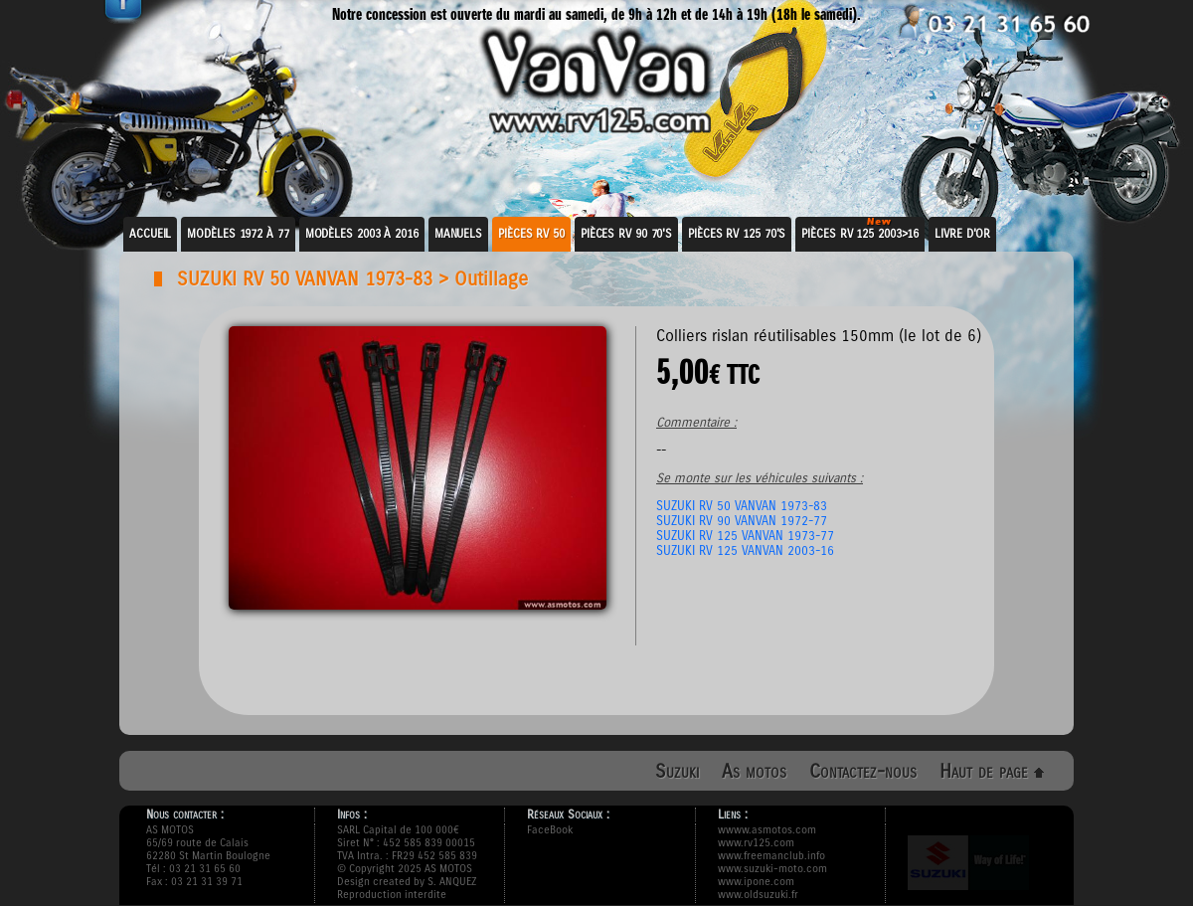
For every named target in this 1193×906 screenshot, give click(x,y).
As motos (754, 771)
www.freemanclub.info (771, 855)
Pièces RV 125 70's (736, 234)
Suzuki (677, 771)
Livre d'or (962, 234)
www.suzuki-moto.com (772, 868)
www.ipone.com (756, 881)
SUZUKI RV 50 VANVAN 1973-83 (304, 279)
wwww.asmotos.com (767, 829)
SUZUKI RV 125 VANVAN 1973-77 (745, 535)
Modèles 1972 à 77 (237, 234)
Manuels (458, 234)
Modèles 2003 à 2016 (362, 234)
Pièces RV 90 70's (626, 234)
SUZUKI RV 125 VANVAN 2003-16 (745, 550)
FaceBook (550, 829)
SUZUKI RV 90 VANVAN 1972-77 (741, 520)
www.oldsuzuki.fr (758, 894)
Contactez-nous (863, 771)
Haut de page (991, 771)
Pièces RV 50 (531, 234)
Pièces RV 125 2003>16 (860, 234)
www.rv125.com (756, 842)
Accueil (150, 234)
